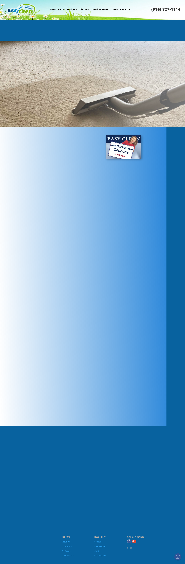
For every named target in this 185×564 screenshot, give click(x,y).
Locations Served (100, 10)
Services (71, 10)
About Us (66, 541)
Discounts (84, 10)
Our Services (67, 551)
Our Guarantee (68, 555)
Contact (124, 10)
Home (53, 10)
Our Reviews (67, 546)
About (61, 10)
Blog (115, 10)
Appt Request (100, 546)
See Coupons (100, 555)
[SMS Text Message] (177, 556)
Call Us (97, 551)
